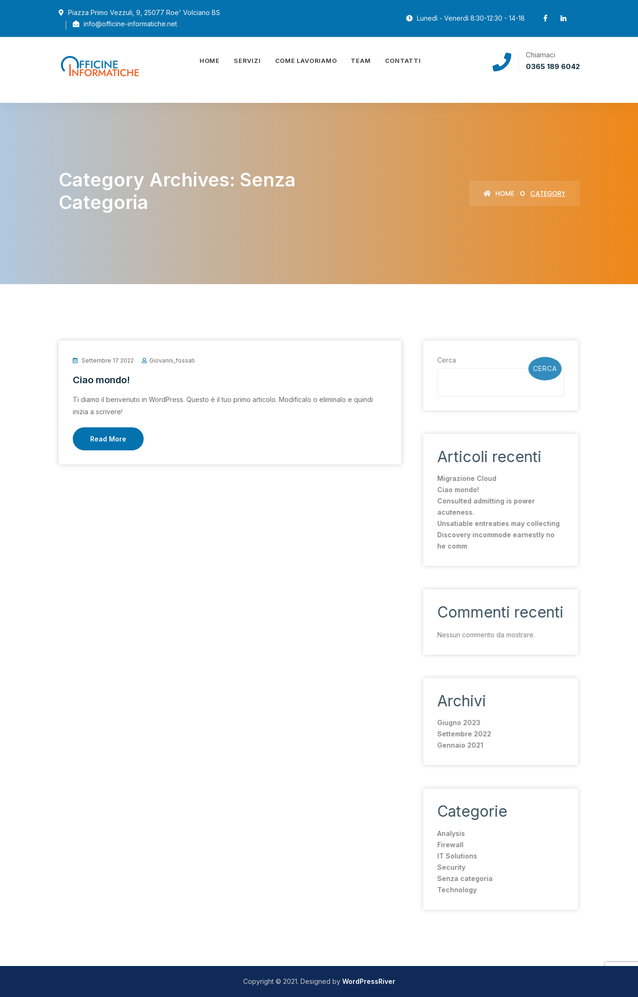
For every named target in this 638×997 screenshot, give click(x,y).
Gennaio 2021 (457, 745)
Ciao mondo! (101, 380)
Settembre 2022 (461, 734)
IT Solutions (454, 856)
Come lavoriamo (306, 60)
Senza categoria (462, 878)
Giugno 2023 (455, 722)
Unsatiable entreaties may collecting (495, 523)
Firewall (447, 845)
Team (360, 60)
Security (448, 867)
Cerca (443, 360)
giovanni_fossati (172, 360)
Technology (454, 890)
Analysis (448, 833)
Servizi (247, 60)
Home (210, 60)
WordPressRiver (368, 981)
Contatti (403, 60)
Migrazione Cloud (463, 478)
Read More (108, 439)
